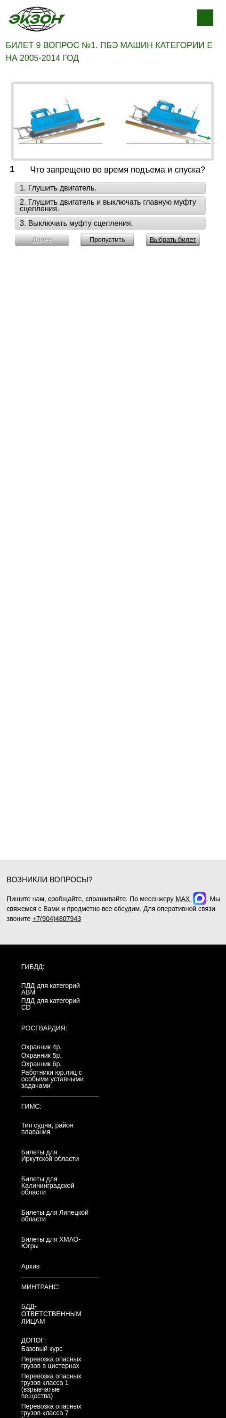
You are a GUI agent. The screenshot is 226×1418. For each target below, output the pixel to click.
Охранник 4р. (41, 1047)
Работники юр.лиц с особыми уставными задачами (52, 1079)
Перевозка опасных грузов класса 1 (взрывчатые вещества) (51, 1386)
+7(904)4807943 (56, 918)
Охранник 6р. (41, 1064)
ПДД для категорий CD (50, 1004)
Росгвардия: (44, 1028)
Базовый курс (42, 1348)
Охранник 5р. (41, 1055)
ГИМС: (31, 1106)
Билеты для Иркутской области (50, 1155)
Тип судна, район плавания (47, 1128)
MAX (191, 899)
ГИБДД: (33, 966)
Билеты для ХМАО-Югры (51, 1243)
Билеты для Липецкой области (55, 1216)
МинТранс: (40, 1287)
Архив (30, 1266)
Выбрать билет (173, 239)
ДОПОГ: (33, 1340)
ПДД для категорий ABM (50, 989)
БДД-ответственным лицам (51, 1313)
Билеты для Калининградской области (47, 1185)
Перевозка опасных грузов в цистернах (51, 1362)
